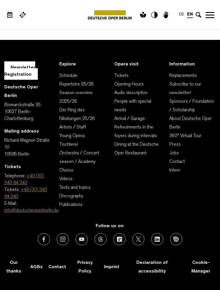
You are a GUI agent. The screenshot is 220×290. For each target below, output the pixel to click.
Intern (174, 170)
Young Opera (72, 136)
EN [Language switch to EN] (190, 14)
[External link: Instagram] (62, 239)
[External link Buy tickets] (22, 15)
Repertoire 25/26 (76, 84)
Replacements (183, 75)
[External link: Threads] (100, 239)
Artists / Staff (72, 127)
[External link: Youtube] (81, 239)
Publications (70, 205)
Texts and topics (75, 187)
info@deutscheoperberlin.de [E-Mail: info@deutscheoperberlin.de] (31, 210)
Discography (71, 196)
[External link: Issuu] (176, 239)
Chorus (66, 170)
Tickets (121, 75)
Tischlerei (68, 144)
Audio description (131, 93)
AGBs (36, 267)
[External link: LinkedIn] (157, 239)
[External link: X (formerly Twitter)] (138, 239)
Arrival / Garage (129, 118)
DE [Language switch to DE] (181, 14)
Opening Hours (129, 84)
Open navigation (210, 15)
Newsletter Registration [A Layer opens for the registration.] (19, 71)
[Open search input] (198, 15)
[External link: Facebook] (44, 239)
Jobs (174, 153)
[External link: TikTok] (119, 239)
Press (175, 144)
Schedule (68, 75)
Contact (177, 161)
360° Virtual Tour (185, 136)
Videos (65, 179)
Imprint (111, 267)
